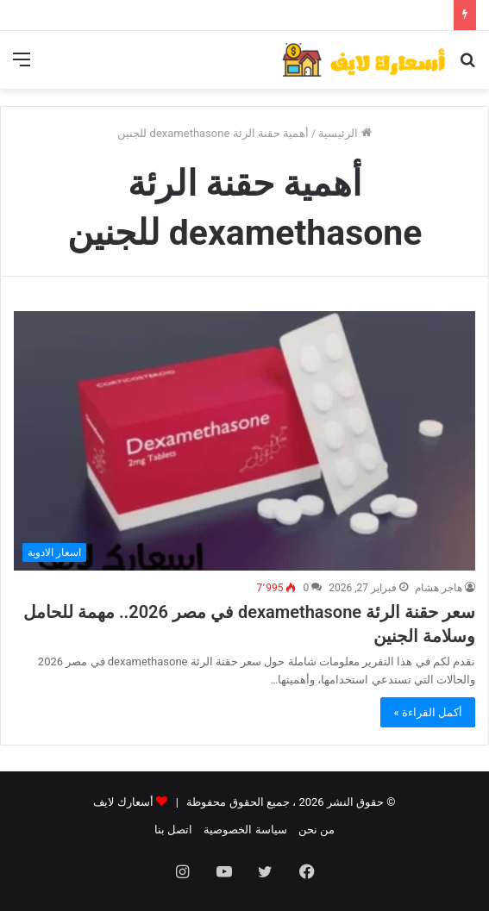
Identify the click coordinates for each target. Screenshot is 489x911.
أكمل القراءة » (427, 712)
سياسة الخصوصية (245, 829)
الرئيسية (344, 133)
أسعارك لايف (123, 802)
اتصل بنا (173, 829)
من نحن (316, 829)
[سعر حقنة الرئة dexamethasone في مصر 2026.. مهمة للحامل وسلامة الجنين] (244, 441)
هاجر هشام (438, 588)
